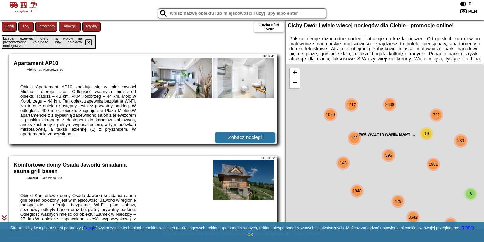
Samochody (46, 26)
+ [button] (295, 73)
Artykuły (92, 26)
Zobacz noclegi (245, 137)
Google (89, 228)
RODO (467, 228)
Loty (26, 26)
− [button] (295, 83)
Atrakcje (70, 26)
